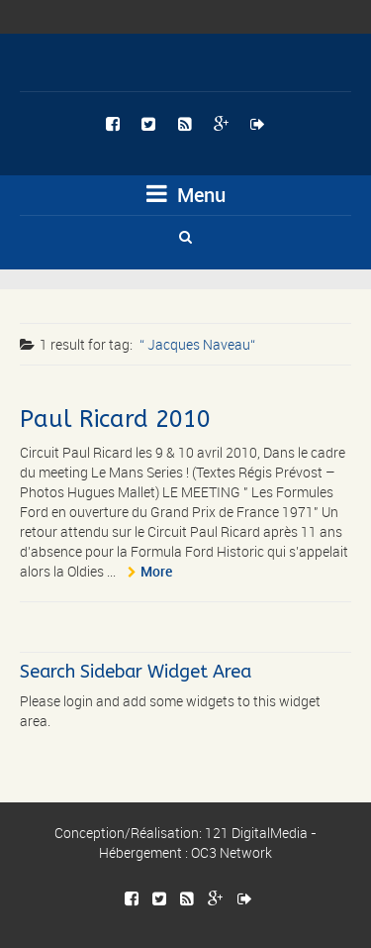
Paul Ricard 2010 (115, 419)
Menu (186, 194)
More (156, 571)
